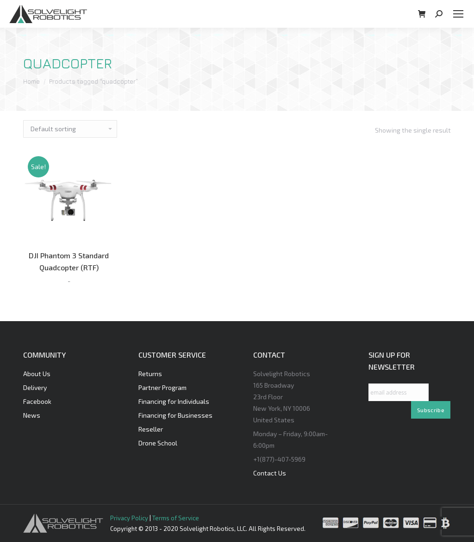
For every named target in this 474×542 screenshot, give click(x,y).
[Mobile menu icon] (458, 13)
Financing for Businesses (175, 415)
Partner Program (162, 387)
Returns (150, 374)
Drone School (157, 443)
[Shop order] (70, 129)
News (31, 415)
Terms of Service (175, 518)
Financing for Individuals (173, 401)
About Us (36, 374)
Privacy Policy (129, 518)
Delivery (35, 387)
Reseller (150, 429)
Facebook (37, 401)
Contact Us (269, 473)
